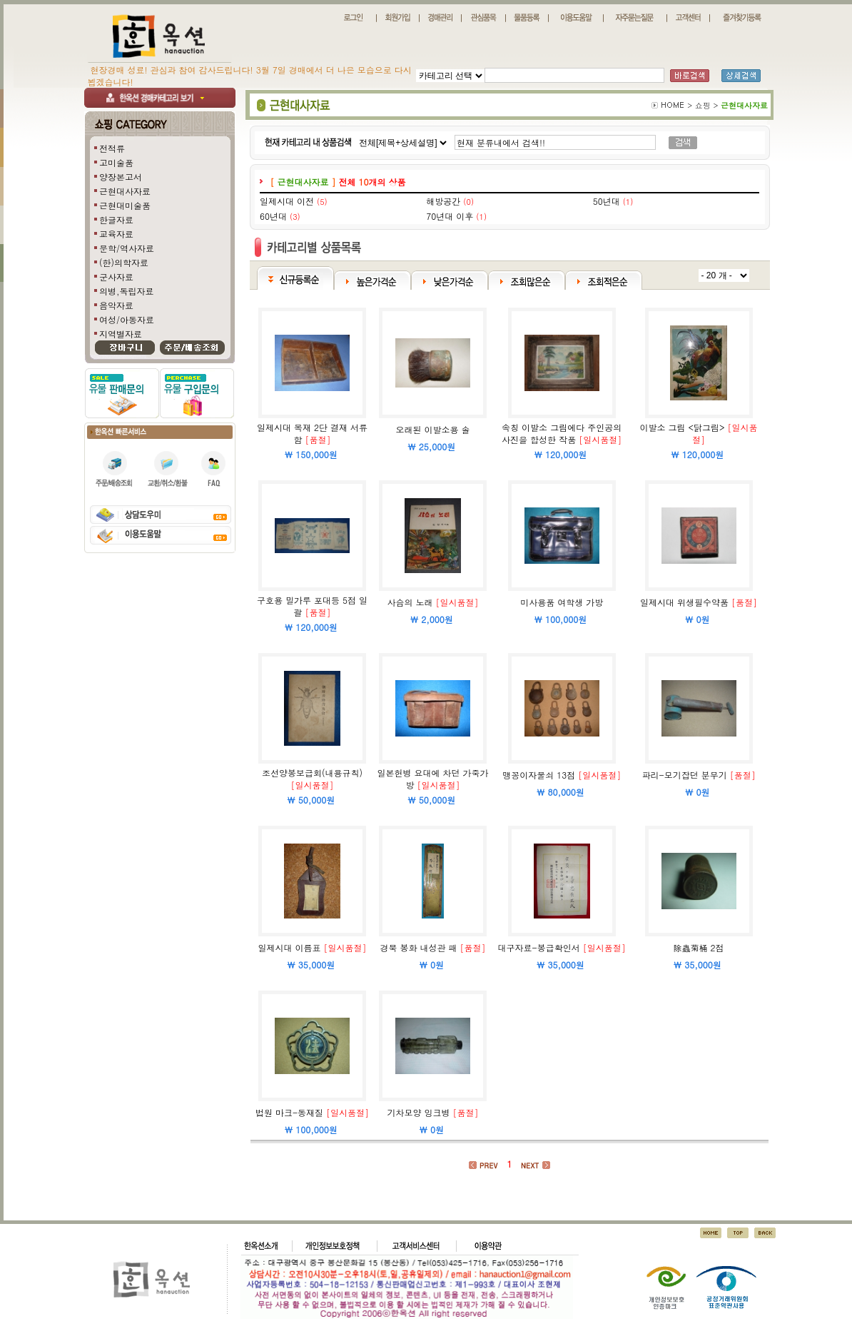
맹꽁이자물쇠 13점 (538, 775)
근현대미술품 (125, 205)
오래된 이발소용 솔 (433, 429)
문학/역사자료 (126, 248)
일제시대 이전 (287, 201)
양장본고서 (120, 177)
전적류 (112, 148)
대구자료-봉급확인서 (539, 947)
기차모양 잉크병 (418, 1112)
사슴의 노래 (410, 602)
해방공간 (443, 201)
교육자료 (116, 234)
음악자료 (116, 305)
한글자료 (116, 219)
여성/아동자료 (126, 319)
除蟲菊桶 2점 (699, 947)
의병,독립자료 (126, 291)
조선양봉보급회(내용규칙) (312, 772)
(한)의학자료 (123, 262)
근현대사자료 (125, 191)
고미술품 (116, 162)
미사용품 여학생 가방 (561, 602)
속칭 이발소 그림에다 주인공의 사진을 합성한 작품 (562, 433)
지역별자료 (120, 334)
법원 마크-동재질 (289, 1112)
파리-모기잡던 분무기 (684, 775)
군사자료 (116, 276)
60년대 (273, 216)
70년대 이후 (449, 216)
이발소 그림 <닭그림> (682, 427)
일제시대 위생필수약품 (684, 602)
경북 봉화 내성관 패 (418, 947)
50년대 (606, 201)
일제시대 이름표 (289, 947)
